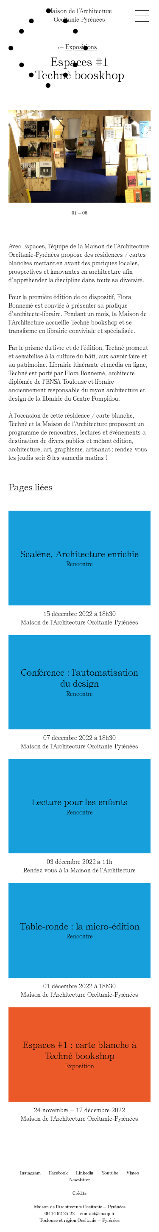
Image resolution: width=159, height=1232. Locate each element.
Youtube (109, 1172)
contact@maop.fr (97, 1213)
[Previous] (44, 156)
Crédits (79, 1193)
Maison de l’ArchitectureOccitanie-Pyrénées (79, 15)
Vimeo (132, 1172)
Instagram (30, 1172)
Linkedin (84, 1172)
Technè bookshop (94, 322)
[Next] (115, 156)
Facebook (58, 1172)
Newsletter (79, 1179)
